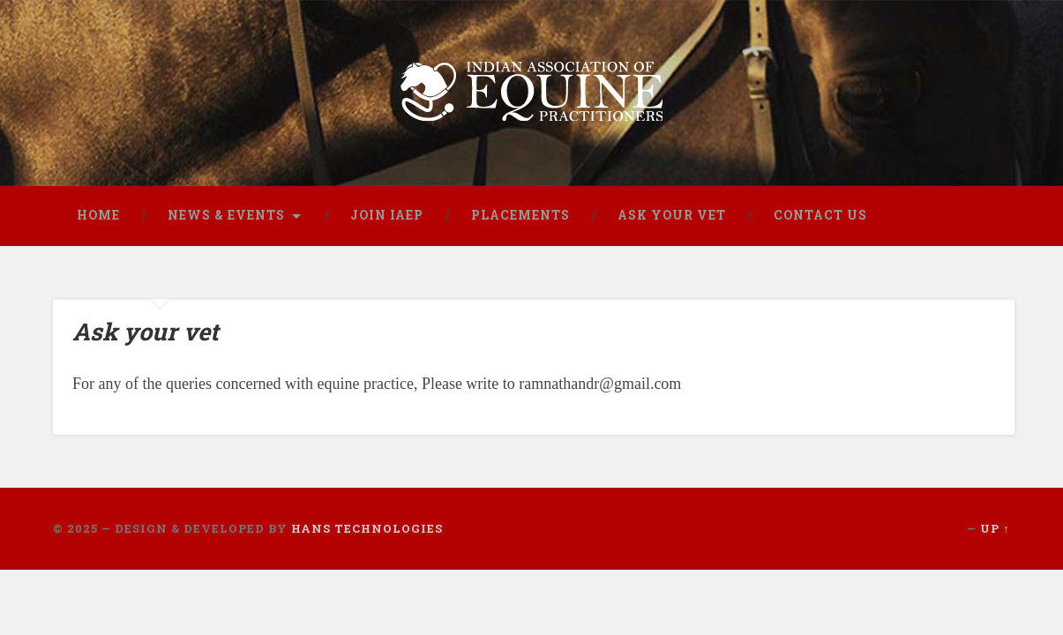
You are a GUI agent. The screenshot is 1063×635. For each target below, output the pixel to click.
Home (98, 215)
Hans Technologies (367, 528)
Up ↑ (994, 528)
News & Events (226, 215)
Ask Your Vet (672, 215)
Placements (520, 215)
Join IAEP (386, 215)
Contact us (820, 215)
